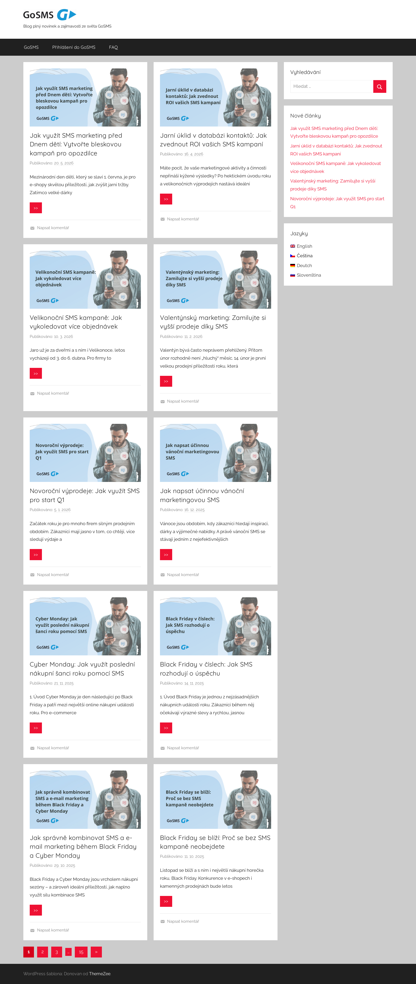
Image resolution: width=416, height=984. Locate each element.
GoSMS (31, 47)
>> (36, 208)
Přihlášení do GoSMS (74, 47)
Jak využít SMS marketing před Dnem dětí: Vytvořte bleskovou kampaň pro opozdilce (76, 144)
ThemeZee (99, 973)
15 (81, 951)
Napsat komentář (53, 227)
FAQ (113, 47)
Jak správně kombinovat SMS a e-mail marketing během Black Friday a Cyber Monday (83, 846)
